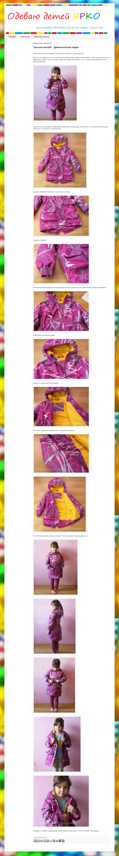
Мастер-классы (42, 36)
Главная (12, 36)
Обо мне (25, 36)
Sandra (40, 837)
